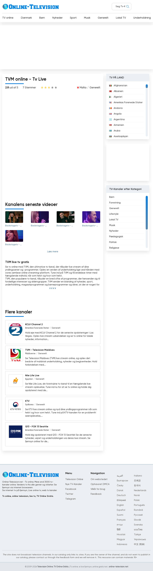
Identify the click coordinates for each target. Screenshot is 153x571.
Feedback (96, 494)
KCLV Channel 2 (34, 324)
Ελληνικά (121, 500)
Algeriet (115, 97)
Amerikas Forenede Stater (37, 328)
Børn (42, 17)
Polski (137, 500)
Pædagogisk (116, 236)
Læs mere (52, 251)
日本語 (137, 481)
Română (138, 510)
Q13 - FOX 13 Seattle (36, 427)
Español (121, 510)
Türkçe (137, 534)
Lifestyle (113, 214)
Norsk (137, 495)
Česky (120, 485)
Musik (87, 17)
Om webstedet (99, 479)
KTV (27, 401)
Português (139, 505)
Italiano (138, 476)
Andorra (115, 108)
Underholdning (142, 17)
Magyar (121, 539)
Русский (138, 515)
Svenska (138, 525)
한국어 (137, 485)
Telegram (70, 499)
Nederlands (140, 490)
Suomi (120, 515)
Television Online (74, 479)
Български (122, 481)
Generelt (103, 17)
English (120, 505)
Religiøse (114, 248)
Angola (115, 114)
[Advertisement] (76, 46)
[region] (127, 110)
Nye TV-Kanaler (73, 484)
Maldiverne (30, 354)
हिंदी (118, 530)
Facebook (70, 489)
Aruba (114, 131)
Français (121, 520)
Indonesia (122, 544)
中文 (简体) (139, 544)
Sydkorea (29, 405)
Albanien (116, 91)
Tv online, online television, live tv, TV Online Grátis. (28, 496)
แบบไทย (138, 530)
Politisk (113, 242)
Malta (82, 87)
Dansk (120, 490)
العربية (120, 476)
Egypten (29, 379)
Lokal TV (121, 17)
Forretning (115, 203)
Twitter (69, 494)
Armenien (116, 125)
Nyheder (57, 17)
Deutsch (121, 495)
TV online (7, 17)
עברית (120, 525)
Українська (140, 539)
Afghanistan (118, 85)
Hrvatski (121, 534)
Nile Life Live (32, 375)
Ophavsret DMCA (100, 484)
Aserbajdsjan (118, 136)
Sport (73, 17)
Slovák (137, 520)
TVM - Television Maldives (40, 350)
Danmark (26, 17)
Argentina (117, 119)
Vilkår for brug (98, 489)
